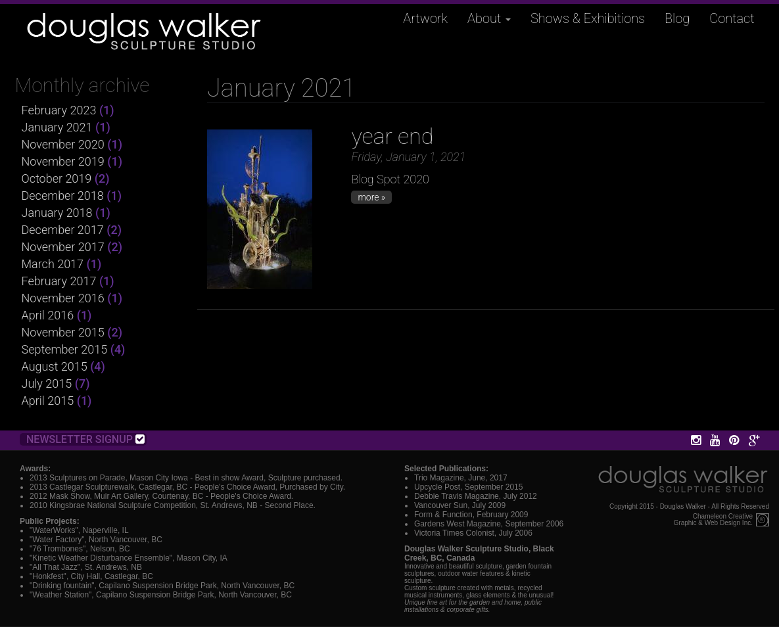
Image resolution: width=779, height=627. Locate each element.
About (489, 18)
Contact (731, 18)
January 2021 (57, 127)
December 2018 (63, 195)
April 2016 (48, 315)
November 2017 (63, 247)
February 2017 (59, 281)
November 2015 (63, 332)
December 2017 (63, 230)
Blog (677, 18)
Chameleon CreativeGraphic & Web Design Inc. (713, 519)
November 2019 (63, 161)
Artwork (425, 18)
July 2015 (47, 383)
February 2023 (59, 110)
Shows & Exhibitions (588, 18)
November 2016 (63, 298)
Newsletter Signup (85, 439)
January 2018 (57, 213)
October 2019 (57, 178)
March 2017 (53, 264)
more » (371, 197)
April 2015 (48, 400)
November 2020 (63, 144)
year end (392, 136)
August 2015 (54, 366)
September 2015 (65, 349)
